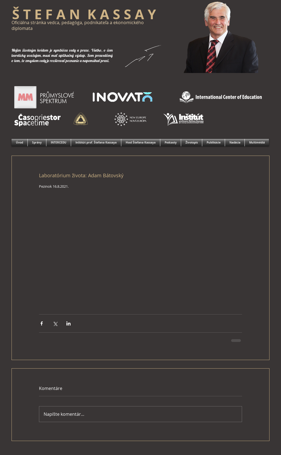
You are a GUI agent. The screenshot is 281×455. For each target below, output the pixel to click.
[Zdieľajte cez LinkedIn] (68, 323)
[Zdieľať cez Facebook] (41, 323)
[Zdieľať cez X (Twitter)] (55, 323)
